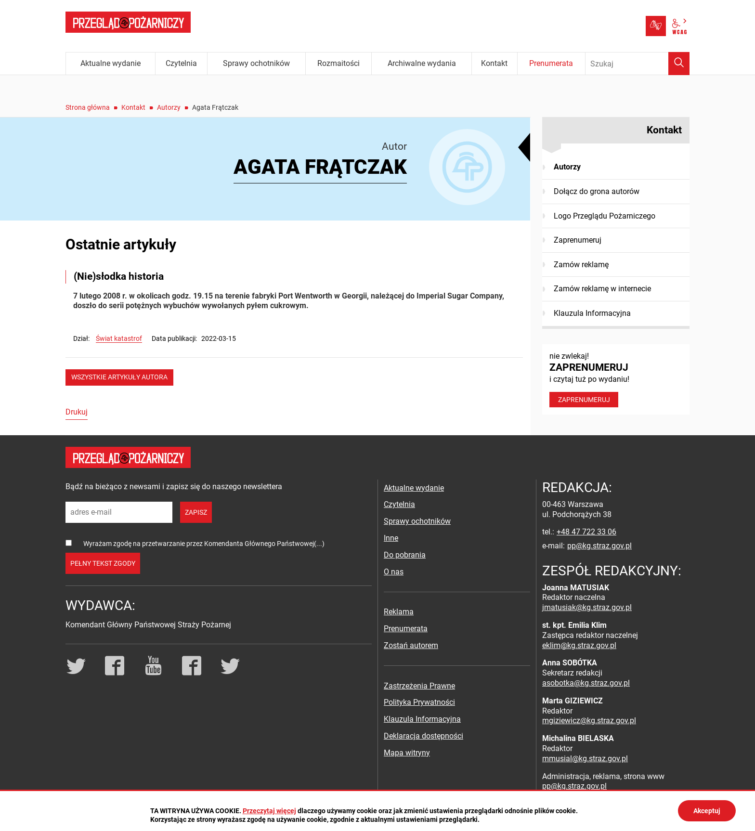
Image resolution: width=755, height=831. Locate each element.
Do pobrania (405, 554)
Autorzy (169, 107)
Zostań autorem (411, 645)
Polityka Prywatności (419, 702)
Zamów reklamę (581, 264)
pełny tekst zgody (102, 563)
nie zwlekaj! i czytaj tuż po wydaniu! (615, 379)
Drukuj (76, 411)
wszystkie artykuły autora (119, 377)
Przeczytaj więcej (269, 811)
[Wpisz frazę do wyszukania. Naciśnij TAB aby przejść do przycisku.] (638, 63)
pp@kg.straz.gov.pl (599, 545)
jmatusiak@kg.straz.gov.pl (587, 607)
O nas (394, 571)
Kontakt (133, 107)
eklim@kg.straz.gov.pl (579, 645)
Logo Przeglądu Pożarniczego (604, 216)
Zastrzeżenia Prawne (419, 685)
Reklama (399, 611)
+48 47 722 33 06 (586, 531)
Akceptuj (706, 811)
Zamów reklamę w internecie (602, 288)
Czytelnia (399, 504)
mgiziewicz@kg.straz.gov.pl (589, 720)
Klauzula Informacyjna (592, 313)
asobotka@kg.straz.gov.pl (586, 683)
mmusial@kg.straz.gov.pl (585, 758)
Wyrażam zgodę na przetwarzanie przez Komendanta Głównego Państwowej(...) (204, 543)
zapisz (196, 512)
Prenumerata (406, 628)
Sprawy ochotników (417, 521)
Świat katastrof (119, 338)
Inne (391, 538)
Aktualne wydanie (414, 488)
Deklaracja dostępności (423, 735)
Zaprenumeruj (577, 240)
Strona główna (87, 107)
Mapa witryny (407, 752)
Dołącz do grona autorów (596, 191)
